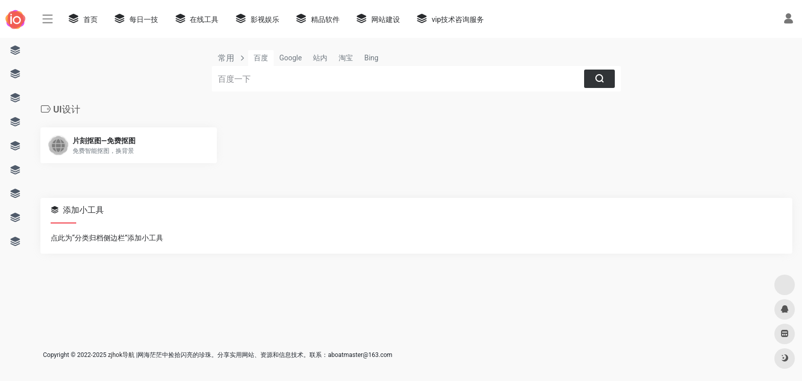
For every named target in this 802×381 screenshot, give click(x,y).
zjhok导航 (121, 354)
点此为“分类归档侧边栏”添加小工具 (107, 238)
